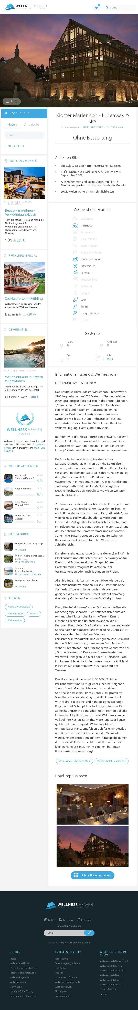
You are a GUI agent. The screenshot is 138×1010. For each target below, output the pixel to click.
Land (10, 135)
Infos (11, 101)
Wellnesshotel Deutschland (111, 761)
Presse (13, 958)
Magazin (59, 972)
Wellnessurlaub (15, 613)
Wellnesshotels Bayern (111, 966)
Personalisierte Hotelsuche (23, 972)
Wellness (34, 613)
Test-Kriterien (61, 958)
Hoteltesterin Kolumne (66, 977)
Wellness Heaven (63, 986)
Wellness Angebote (19, 977)
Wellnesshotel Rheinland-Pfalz (74, 761)
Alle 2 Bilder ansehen (92, 875)
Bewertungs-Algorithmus (67, 963)
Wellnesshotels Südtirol (111, 984)
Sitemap (104, 994)
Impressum (15, 996)
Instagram (84, 920)
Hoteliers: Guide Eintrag (21, 991)
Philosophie (61, 991)
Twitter (49, 920)
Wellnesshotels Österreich (112, 970)
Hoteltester (60, 968)
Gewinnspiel (16, 986)
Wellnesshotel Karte (19, 963)
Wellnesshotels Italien (110, 980)
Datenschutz (30, 996)
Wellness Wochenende (19, 607)
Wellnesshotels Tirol (109, 975)
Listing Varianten (63, 996)
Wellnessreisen (15, 620)
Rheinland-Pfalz (93, 127)
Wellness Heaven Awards (67, 982)
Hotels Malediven (108, 989)
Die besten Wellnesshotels (22, 968)
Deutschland (115, 127)
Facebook (66, 920)
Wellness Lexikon (18, 982)
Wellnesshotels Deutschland (114, 961)
